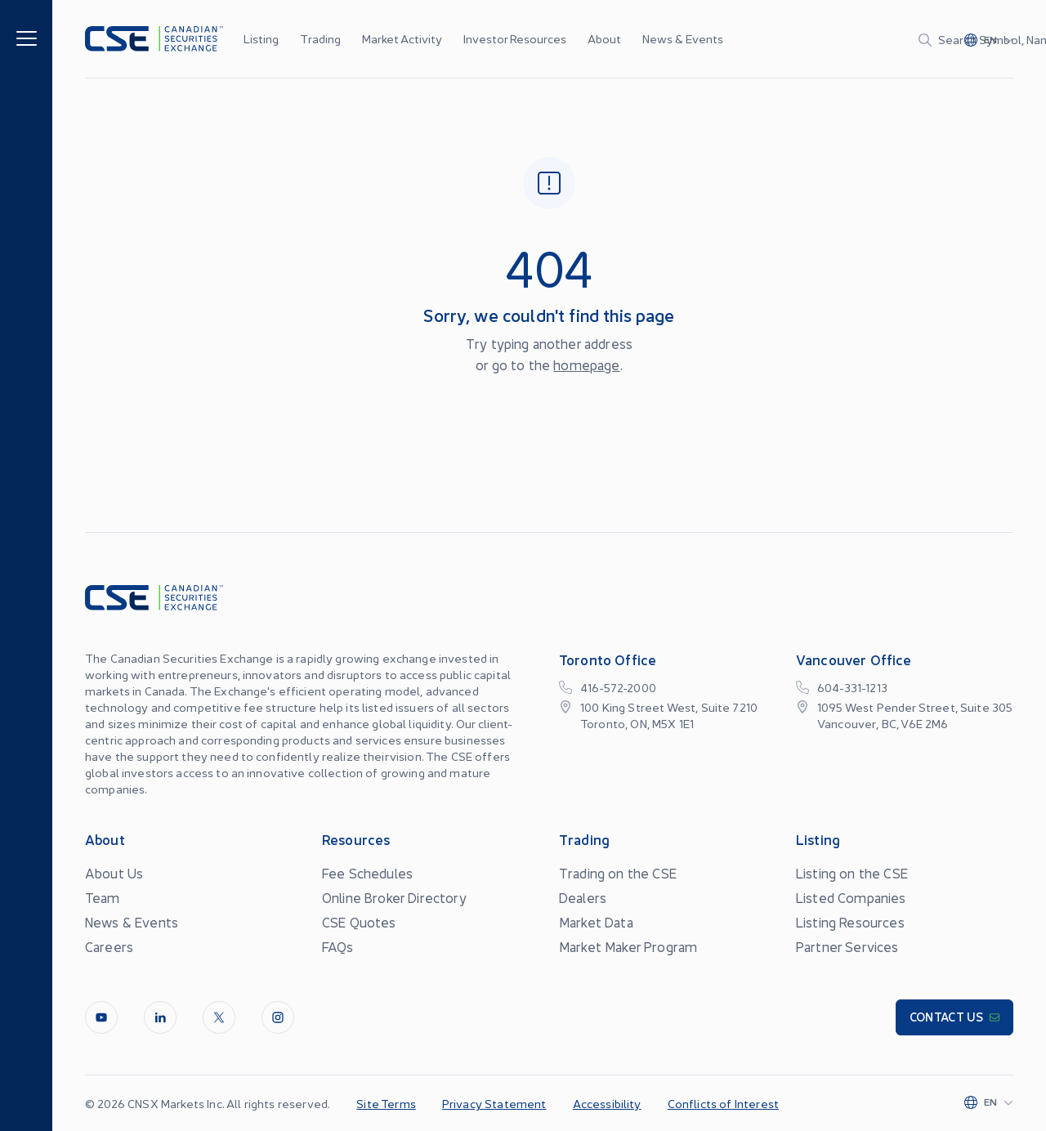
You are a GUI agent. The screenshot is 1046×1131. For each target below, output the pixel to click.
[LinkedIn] (160, 1017)
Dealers (582, 897)
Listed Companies (851, 897)
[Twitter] (219, 1017)
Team (102, 897)
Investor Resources (514, 38)
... (696, 37)
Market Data (596, 922)
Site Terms (386, 1103)
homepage (586, 364)
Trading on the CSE (618, 873)
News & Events (682, 38)
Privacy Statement (494, 1103)
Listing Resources (850, 922)
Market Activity (402, 38)
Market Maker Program (628, 946)
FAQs (338, 946)
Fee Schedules (367, 873)
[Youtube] (101, 1017)
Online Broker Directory (394, 897)
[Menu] (26, 37)
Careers (109, 946)
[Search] (835, 39)
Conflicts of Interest (723, 1103)
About (604, 38)
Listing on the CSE (852, 873)
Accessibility (607, 1103)
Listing (261, 38)
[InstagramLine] (278, 1017)
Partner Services (847, 946)
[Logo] (154, 38)
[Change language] (988, 39)
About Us (114, 873)
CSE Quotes (359, 922)
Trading (320, 38)
